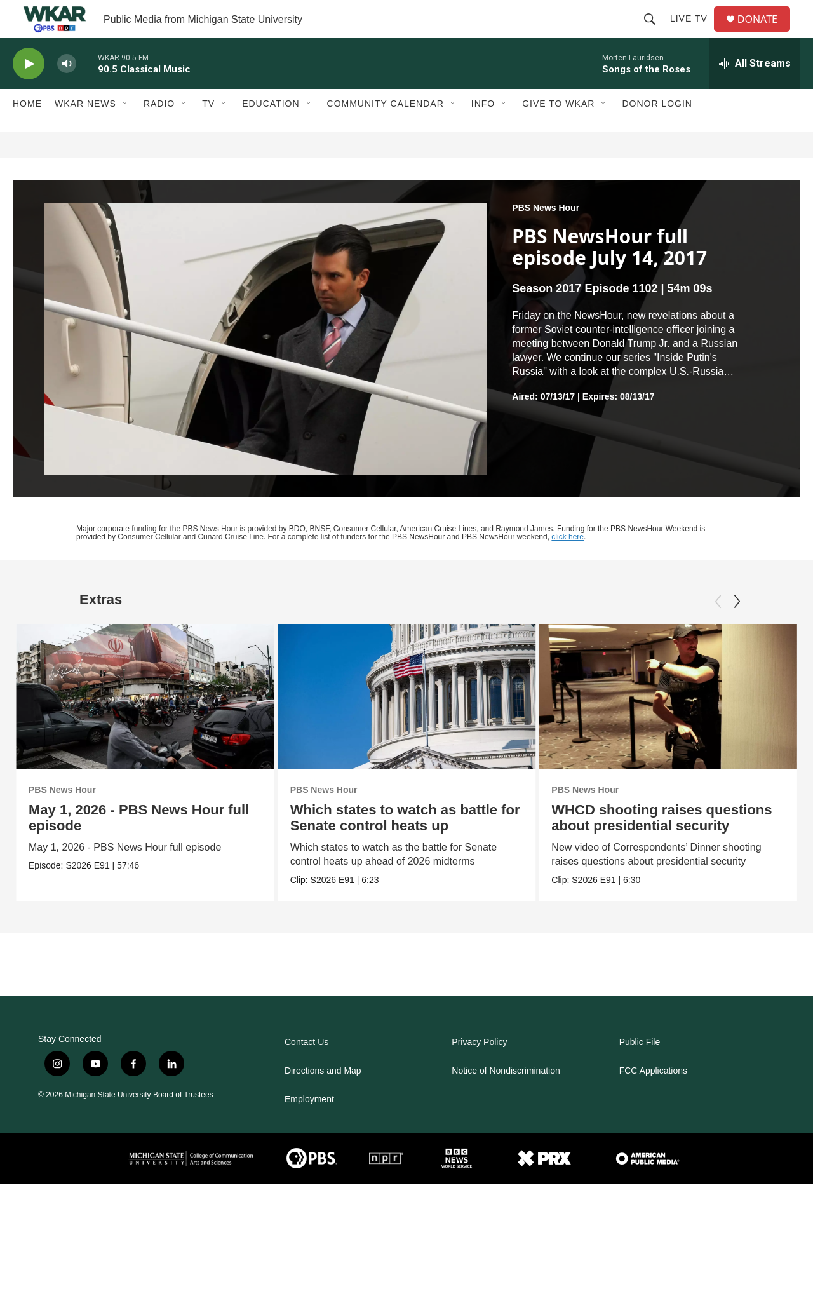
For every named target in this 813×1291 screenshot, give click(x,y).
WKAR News (85, 132)
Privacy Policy (479, 1071)
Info (483, 132)
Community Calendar (385, 132)
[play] (28, 92)
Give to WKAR (558, 132)
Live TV (694, 33)
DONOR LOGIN (657, 132)
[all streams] (754, 92)
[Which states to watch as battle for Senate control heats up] (413, 724)
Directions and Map (323, 1099)
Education (270, 132)
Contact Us (306, 1071)
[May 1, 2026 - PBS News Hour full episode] (145, 724)
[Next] (736, 630)
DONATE (765, 33)
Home (27, 132)
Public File (640, 1071)
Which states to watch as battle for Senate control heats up (412, 846)
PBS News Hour (545, 236)
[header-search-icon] (655, 33)
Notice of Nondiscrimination (506, 1099)
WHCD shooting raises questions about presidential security (662, 846)
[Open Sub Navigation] (126, 132)
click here (567, 565)
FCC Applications (653, 1099)
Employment (309, 1128)
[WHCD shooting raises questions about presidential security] (668, 724)
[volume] (66, 92)
